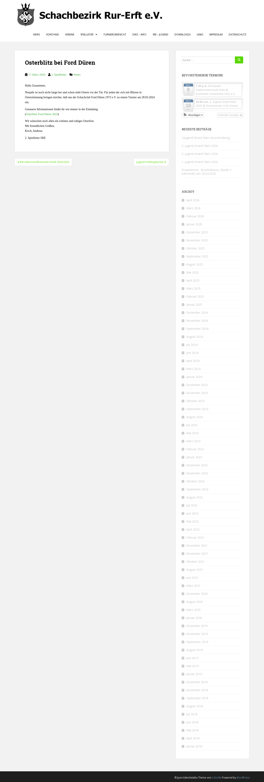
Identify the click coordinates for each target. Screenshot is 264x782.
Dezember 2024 (197, 312)
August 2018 (194, 706)
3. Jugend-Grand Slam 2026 (200, 146)
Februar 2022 (195, 537)
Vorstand (52, 34)
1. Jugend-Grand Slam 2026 (200, 162)
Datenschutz (237, 34)
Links (200, 34)
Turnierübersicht (114, 34)
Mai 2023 (192, 433)
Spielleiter (86, 34)
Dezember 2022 (197, 465)
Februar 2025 (195, 296)
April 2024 (192, 361)
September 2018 (197, 698)
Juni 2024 (192, 353)
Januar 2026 (194, 224)
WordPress (243, 777)
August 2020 (194, 602)
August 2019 (194, 650)
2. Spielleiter (59, 74)
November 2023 (197, 393)
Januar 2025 (194, 304)
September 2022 (197, 489)
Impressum (216, 34)
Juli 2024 (191, 345)
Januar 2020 (194, 618)
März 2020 (193, 610)
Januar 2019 (194, 674)
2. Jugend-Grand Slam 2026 (200, 154)
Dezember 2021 (197, 545)
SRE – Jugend (160, 34)
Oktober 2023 (195, 401)
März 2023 (193, 441)
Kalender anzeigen (230, 115)
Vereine (69, 34)
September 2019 (197, 642)
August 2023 (194, 417)
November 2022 (197, 473)
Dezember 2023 (197, 385)
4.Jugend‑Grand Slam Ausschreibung (206, 138)
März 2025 (193, 288)
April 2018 (192, 738)
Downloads (182, 34)
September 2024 (197, 329)
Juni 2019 (192, 658)
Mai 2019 (192, 666)
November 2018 (197, 690)
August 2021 (194, 570)
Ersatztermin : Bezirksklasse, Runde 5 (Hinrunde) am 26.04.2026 (206, 171)
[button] (193, 115)
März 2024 (193, 369)
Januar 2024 (194, 377)
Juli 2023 (191, 425)
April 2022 (192, 529)
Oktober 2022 (195, 481)
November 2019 (197, 634)
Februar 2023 (195, 449)
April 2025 (192, 280)
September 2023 (197, 409)
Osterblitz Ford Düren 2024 (42, 114)
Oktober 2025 (195, 248)
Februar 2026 (195, 216)
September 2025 (197, 256)
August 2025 (194, 264)
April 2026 (192, 200)
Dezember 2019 (197, 626)
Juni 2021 (192, 578)
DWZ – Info (139, 34)
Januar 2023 (194, 457)
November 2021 (197, 553)
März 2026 (193, 208)
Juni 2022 (192, 513)
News (36, 34)
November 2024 (197, 321)
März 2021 (193, 586)
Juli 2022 (191, 505)
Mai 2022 (192, 521)
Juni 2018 (192, 722)
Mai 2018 (192, 730)
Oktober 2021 (195, 561)
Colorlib (216, 777)
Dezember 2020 (197, 594)
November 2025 (197, 240)
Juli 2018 (191, 714)
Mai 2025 (192, 272)
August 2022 (194, 497)
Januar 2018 (194, 746)
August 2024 (194, 337)
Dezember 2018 (197, 682)
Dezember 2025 (197, 232)
